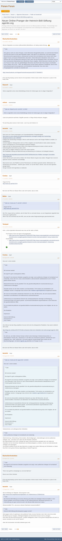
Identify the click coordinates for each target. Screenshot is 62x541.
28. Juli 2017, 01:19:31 (7, 226)
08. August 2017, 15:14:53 (8, 458)
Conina (5, 176)
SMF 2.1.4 (3, 539)
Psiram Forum (8, 6)
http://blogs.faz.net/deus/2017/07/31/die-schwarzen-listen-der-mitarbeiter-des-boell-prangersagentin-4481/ (31, 330)
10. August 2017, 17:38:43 (8, 489)
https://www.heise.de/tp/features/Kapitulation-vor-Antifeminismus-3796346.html (23, 494)
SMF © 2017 (9, 539)
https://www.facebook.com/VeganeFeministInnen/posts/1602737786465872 (23, 72)
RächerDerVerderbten (10, 39)
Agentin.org (23, 341)
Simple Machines (16, 539)
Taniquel (5, 224)
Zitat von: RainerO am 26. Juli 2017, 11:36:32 (16, 109)
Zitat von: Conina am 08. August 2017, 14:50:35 (16, 360)
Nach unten (5, 34)
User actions (56, 34)
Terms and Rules (50, 539)
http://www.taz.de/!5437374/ (10, 183)
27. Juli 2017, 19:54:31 (7, 199)
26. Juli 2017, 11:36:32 (7, 87)
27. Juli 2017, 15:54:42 (7, 178)
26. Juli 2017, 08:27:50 (7, 41)
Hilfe (45, 539)
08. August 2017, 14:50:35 (8, 257)
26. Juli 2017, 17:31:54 (7, 131)
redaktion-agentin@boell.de (38, 290)
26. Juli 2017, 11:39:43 (7, 105)
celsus (5, 102)
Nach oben (5, 529)
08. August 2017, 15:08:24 (8, 355)
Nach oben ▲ (58, 539)
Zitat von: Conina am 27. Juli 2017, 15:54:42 (16, 203)
